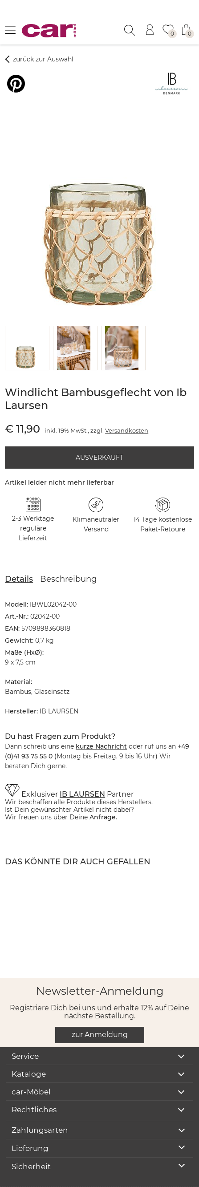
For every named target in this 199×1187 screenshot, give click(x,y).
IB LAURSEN (82, 772)
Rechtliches (34, 1087)
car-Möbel (31, 1069)
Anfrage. (103, 795)
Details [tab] (19, 557)
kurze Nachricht (101, 725)
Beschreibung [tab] (68, 557)
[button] (25, 326)
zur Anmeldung (100, 1013)
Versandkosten (126, 408)
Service (25, 1034)
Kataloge (29, 1052)
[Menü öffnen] (10, 29)
